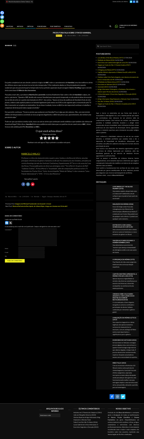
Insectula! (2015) (103, 87)
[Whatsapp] (2, 21)
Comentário (8, 229)
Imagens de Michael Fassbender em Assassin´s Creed (33, 204)
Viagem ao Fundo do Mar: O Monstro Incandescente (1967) (117, 104)
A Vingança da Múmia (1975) (107, 70)
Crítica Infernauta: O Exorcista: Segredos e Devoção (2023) (117, 94)
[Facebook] (2, 13)
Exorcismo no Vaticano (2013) (107, 84)
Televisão (59, 35)
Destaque (50, 196)
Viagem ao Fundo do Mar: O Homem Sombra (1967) (114, 65)
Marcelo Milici (30, 153)
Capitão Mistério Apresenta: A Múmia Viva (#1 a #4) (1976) (117, 72)
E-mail (6, 252)
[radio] (41, 138)
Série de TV (63, 196)
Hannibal (56, 196)
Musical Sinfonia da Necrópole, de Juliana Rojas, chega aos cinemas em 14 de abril (40, 206)
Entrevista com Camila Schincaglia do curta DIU (113, 62)
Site (6, 256)
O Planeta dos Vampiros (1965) (92, 412)
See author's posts (31, 179)
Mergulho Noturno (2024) (87, 415)
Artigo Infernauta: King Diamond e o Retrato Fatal (114, 99)
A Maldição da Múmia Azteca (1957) (109, 82)
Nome (6, 248)
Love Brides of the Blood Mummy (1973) (111, 58)
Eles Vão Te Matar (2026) (106, 101)
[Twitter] (2, 17)
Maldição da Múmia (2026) (106, 60)
